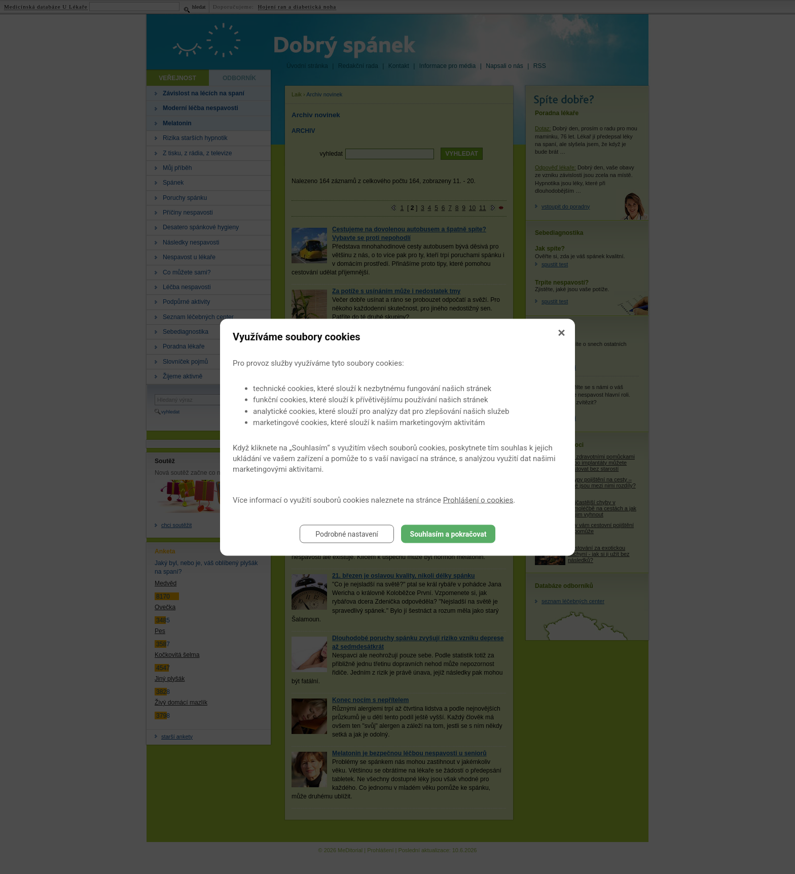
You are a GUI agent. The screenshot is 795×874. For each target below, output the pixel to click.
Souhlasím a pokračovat (448, 534)
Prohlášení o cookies (478, 499)
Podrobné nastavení (346, 534)
